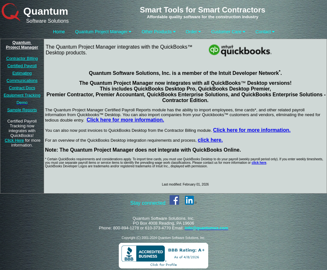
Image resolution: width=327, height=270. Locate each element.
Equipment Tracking (22, 95)
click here (259, 162)
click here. (210, 140)
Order (193, 31)
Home (59, 31)
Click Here (14, 140)
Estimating (22, 73)
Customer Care (228, 31)
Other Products (158, 31)
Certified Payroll (22, 65)
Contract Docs (22, 87)
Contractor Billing (22, 58)
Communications (22, 80)
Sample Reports (22, 109)
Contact (265, 31)
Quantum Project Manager (103, 31)
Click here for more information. (252, 130)
